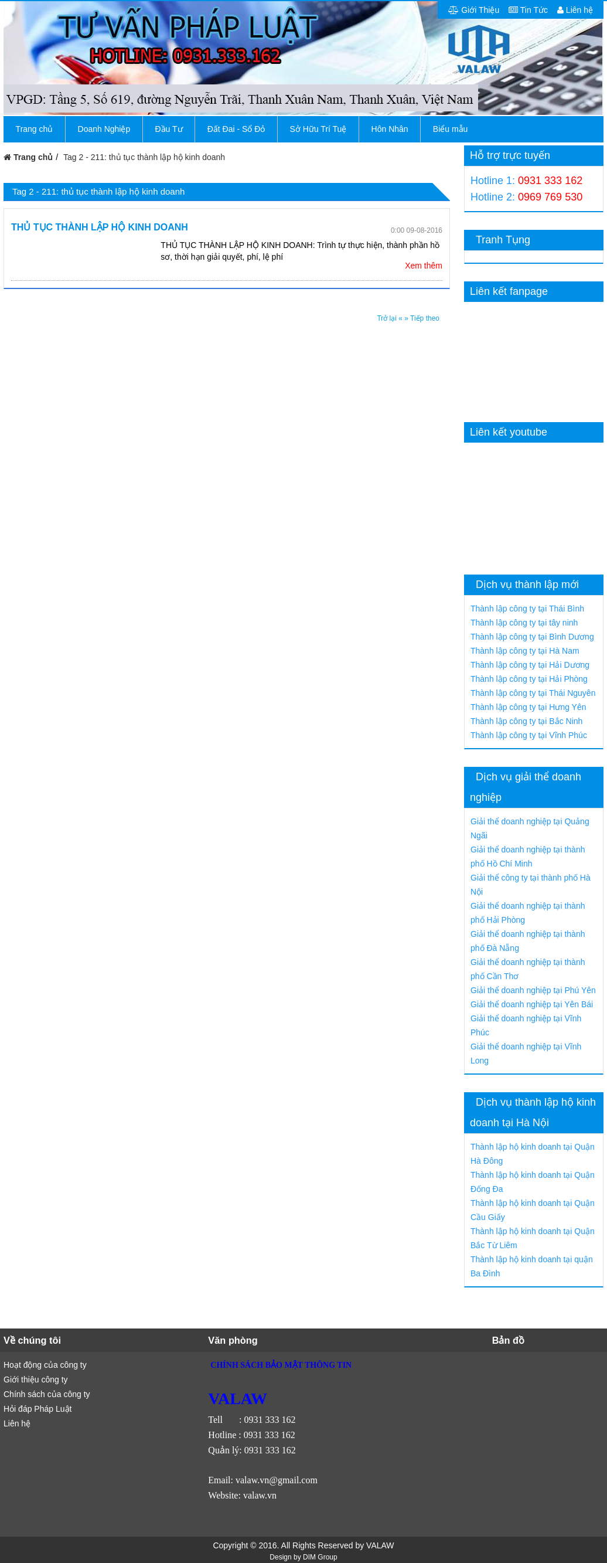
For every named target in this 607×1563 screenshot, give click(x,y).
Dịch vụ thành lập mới (527, 584)
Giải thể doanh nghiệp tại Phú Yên (533, 990)
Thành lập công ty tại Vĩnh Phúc (528, 735)
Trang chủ (34, 129)
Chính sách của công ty (47, 1394)
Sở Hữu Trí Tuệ (318, 129)
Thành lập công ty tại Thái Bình (527, 608)
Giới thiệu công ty (36, 1379)
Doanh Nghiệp (104, 129)
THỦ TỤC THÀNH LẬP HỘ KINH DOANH (99, 227)
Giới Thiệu (473, 10)
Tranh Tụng (503, 240)
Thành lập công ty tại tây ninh (524, 622)
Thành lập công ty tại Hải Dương (529, 665)
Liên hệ (575, 10)
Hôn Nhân (389, 129)
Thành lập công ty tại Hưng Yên (528, 707)
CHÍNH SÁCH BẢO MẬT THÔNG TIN (281, 1365)
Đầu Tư (168, 129)
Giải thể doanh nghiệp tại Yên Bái (531, 1004)
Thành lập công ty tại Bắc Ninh (526, 721)
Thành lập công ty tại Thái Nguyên (532, 693)
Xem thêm (423, 265)
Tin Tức (528, 10)
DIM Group (320, 1557)
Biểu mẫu (450, 129)
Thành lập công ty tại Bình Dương (532, 636)
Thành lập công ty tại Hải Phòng (529, 679)
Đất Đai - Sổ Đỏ (236, 129)
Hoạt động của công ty (45, 1365)
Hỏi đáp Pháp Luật (37, 1409)
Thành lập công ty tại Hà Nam (524, 650)
